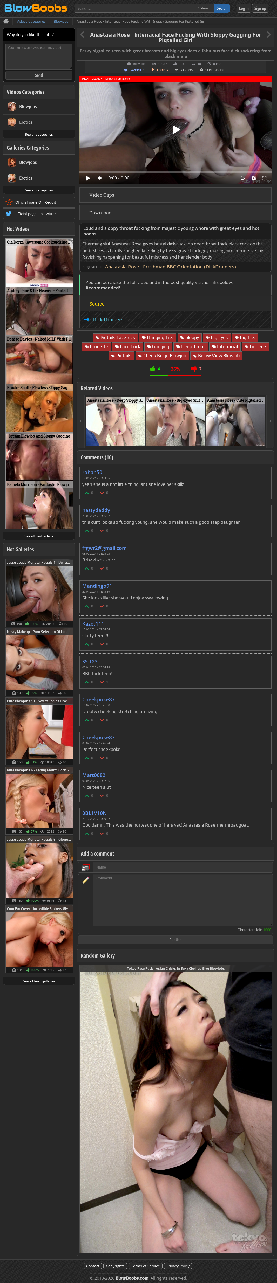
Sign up (260, 8)
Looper (162, 70)
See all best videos (38, 536)
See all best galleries (39, 981)
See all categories (39, 134)
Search (222, 8)
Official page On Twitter (35, 213)
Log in (244, 8)
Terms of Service (145, 1266)
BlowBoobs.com (132, 1278)
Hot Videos (18, 228)
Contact (92, 1266)
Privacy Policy (178, 1266)
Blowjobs (139, 64)
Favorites (137, 70)
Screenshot (215, 70)
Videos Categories (26, 91)
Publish (175, 940)
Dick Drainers (108, 319)
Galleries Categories (28, 147)
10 (199, 64)
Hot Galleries (20, 549)
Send (39, 75)
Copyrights (115, 1266)
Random (186, 70)
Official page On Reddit (35, 202)
